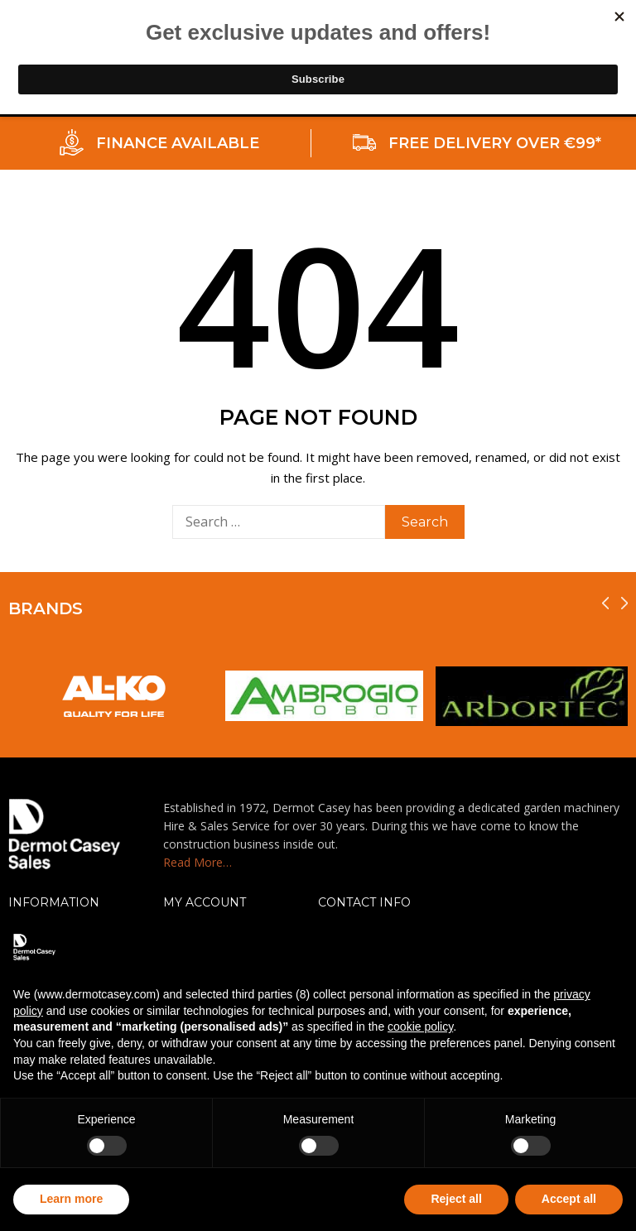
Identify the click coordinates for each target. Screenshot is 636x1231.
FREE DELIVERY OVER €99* (494, 143)
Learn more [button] (71, 1198)
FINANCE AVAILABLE (177, 143)
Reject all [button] (456, 1198)
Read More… (197, 862)
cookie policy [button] (420, 1026)
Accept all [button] (569, 1198)
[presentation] (605, 603)
